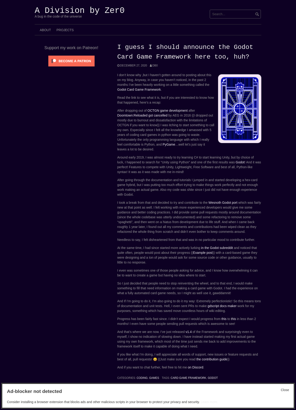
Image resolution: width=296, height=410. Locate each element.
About (45, 30)
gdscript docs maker (222, 306)
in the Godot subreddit (217, 248)
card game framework (188, 378)
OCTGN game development (168, 110)
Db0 (155, 65)
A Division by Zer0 (80, 10)
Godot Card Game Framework (139, 89)
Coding (142, 378)
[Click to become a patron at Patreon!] (71, 61)
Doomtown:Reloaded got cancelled (142, 115)
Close (285, 390)
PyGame (169, 144)
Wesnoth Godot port (223, 202)
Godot (240, 162)
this (225, 319)
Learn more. (209, 402)
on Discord (195, 367)
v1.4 (188, 332)
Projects (65, 30)
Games (154, 378)
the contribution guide (211, 359)
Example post (203, 252)
